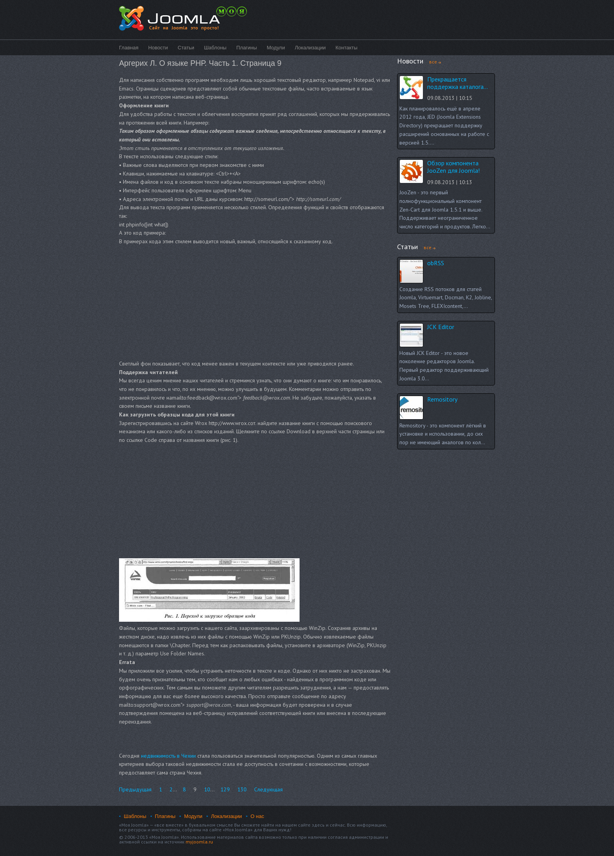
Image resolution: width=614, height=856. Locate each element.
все (433, 62)
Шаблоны (215, 48)
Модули (276, 48)
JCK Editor (440, 327)
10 (207, 789)
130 (242, 789)
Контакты (347, 48)
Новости (158, 48)
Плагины (246, 48)
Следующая (268, 789)
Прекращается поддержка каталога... (457, 82)
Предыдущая (135, 789)
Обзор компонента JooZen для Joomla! (453, 166)
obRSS (435, 263)
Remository (442, 399)
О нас (257, 816)
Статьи (186, 48)
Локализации (310, 48)
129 (225, 789)
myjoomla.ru (199, 842)
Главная (128, 48)
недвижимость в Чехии (168, 755)
